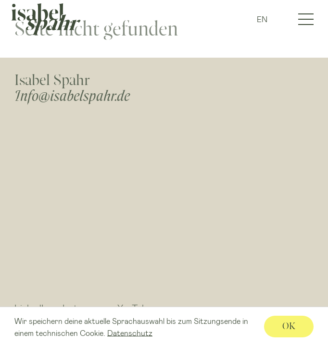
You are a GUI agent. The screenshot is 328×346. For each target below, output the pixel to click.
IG (280, 19)
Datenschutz (129, 332)
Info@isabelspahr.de (72, 96)
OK (288, 326)
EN (262, 19)
